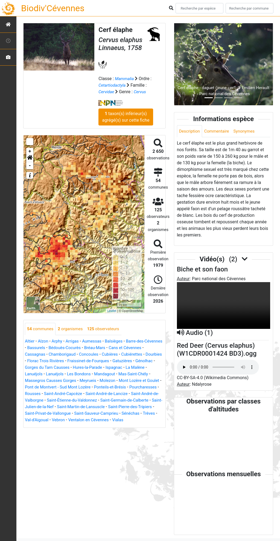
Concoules (114, 354)
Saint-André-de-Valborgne (97, 400)
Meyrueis (152, 380)
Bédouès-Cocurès (87, 347)
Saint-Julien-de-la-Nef (124, 407)
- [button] (29, 165)
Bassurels (56, 347)
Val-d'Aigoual (148, 420)
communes (41, 329)
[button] (29, 158)
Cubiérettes (36, 361)
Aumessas (95, 341)
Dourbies (59, 361)
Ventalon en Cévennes (63, 426)
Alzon (44, 341)
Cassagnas (58, 354)
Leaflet (111, 310)
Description (190, 131)
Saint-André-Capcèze (135, 393)
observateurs (107, 329)
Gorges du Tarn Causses (94, 367)
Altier (30, 341)
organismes (72, 329)
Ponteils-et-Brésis (42, 393)
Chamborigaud (86, 354)
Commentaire (219, 131)
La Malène (56, 374)
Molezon (33, 387)
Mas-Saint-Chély (66, 380)
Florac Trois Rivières (90, 361)
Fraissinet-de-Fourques (136, 361)
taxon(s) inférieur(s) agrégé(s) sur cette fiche (125, 117)
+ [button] (29, 151)
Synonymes (247, 131)
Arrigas (74, 341)
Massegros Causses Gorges (112, 380)
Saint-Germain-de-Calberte (74, 407)
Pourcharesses (76, 393)
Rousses (103, 393)
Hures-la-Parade (137, 367)
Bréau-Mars (118, 347)
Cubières (136, 354)
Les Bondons (126, 374)
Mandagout (36, 380)
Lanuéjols (79, 374)
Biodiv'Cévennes (52, 8)
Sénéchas (107, 420)
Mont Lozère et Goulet (66, 387)
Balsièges (118, 341)
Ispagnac (34, 374)
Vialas (95, 426)
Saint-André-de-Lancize (47, 400)
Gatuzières (35, 367)
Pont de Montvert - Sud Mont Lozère (126, 387)
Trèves (126, 420)
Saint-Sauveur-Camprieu (71, 420)
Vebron (32, 426)
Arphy (58, 341)
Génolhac (58, 367)
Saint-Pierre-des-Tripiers (91, 413)
